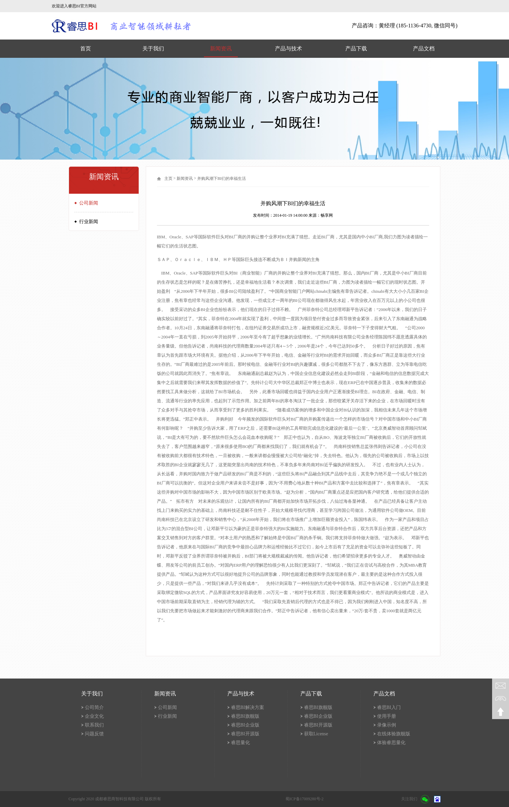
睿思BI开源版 (245, 733)
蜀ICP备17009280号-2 (304, 799)
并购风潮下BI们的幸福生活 (221, 178)
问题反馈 (94, 733)
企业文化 (94, 716)
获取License (316, 733)
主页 (168, 178)
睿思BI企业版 (245, 725)
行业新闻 (88, 221)
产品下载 (356, 48)
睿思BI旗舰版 (245, 716)
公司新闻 (88, 203)
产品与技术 (288, 48)
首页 (85, 48)
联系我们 (94, 725)
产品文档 (424, 48)
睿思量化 (240, 742)
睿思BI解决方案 (247, 707)
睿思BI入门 (389, 707)
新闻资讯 (221, 48)
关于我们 (153, 48)
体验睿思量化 (391, 742)
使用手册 (386, 716)
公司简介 (94, 707)
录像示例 (386, 725)
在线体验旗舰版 (393, 733)
